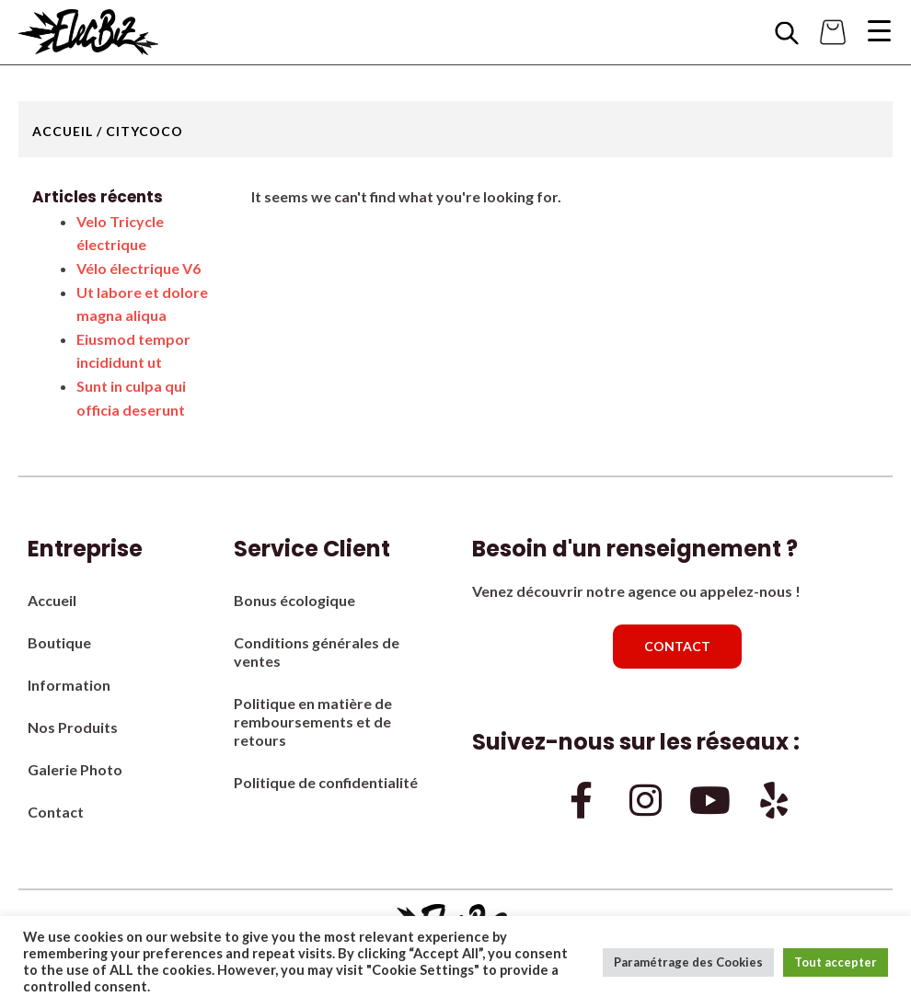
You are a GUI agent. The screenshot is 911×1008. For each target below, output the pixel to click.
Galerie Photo (75, 769)
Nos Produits (73, 727)
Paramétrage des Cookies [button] (688, 962)
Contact (56, 811)
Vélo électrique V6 (138, 268)
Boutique (59, 642)
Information (69, 684)
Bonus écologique (294, 600)
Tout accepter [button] (835, 962)
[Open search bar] (787, 32)
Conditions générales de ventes (316, 652)
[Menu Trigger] (879, 30)
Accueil (62, 131)
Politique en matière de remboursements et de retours (313, 721)
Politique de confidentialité (326, 782)
